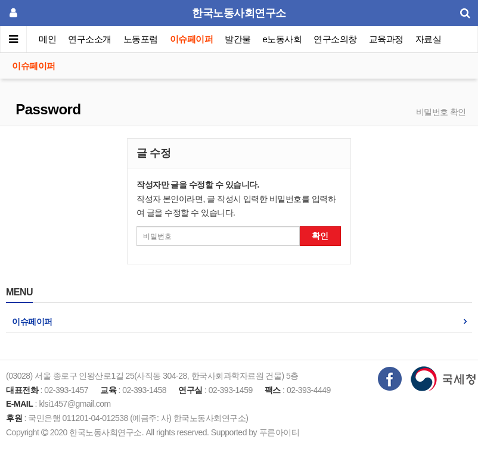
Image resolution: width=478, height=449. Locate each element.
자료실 (428, 39)
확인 (320, 236)
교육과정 (386, 39)
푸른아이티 (279, 432)
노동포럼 (140, 39)
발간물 (238, 39)
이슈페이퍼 (191, 39)
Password (46, 109)
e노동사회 (282, 39)
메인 (47, 39)
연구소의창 (335, 39)
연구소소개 (89, 39)
